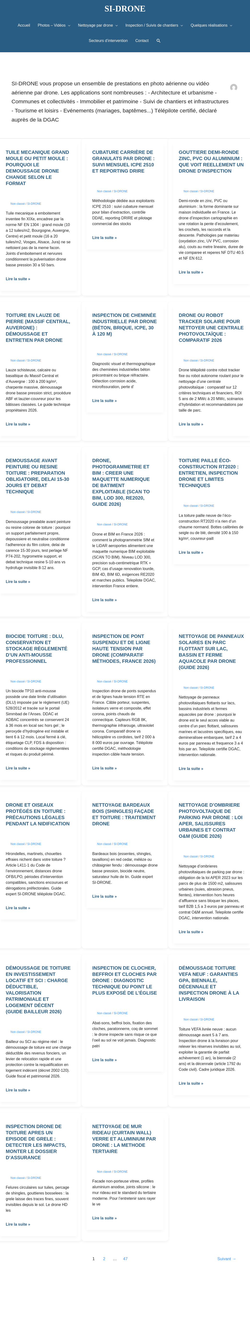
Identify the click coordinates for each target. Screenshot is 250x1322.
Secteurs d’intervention (108, 41)
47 (125, 1259)
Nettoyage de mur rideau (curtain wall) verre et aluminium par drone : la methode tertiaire (124, 1139)
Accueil (24, 25)
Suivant (226, 1259)
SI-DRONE (124, 8)
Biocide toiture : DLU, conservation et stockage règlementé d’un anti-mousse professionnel (36, 649)
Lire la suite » (18, 278)
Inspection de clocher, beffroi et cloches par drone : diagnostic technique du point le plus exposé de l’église (124, 980)
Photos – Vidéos (52, 25)
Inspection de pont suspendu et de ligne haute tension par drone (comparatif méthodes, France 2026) (124, 649)
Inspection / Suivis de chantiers (151, 25)
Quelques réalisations (209, 25)
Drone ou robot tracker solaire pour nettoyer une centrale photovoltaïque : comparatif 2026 (211, 328)
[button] (158, 40)
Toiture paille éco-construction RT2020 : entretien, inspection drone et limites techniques (209, 473)
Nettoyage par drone (95, 25)
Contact (141, 41)
